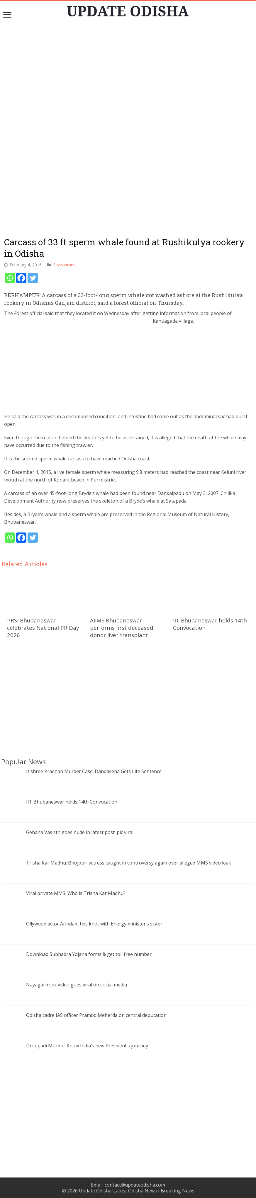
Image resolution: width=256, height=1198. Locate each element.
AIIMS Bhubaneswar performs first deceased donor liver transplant (121, 628)
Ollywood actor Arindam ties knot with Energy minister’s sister (94, 923)
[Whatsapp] (10, 278)
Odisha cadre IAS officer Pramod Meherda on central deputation (96, 1015)
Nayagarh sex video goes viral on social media (76, 984)
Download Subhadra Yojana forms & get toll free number (89, 954)
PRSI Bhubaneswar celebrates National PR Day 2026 (43, 628)
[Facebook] (21, 278)
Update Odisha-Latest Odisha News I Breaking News (136, 1190)
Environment (65, 265)
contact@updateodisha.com (135, 1185)
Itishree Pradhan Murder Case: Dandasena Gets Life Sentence (94, 771)
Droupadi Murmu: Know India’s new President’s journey (87, 1045)
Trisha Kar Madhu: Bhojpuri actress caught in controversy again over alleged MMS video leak (128, 863)
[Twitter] (33, 278)
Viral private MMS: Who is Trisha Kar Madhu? (76, 893)
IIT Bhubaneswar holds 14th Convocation (71, 802)
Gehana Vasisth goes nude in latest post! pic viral (79, 832)
